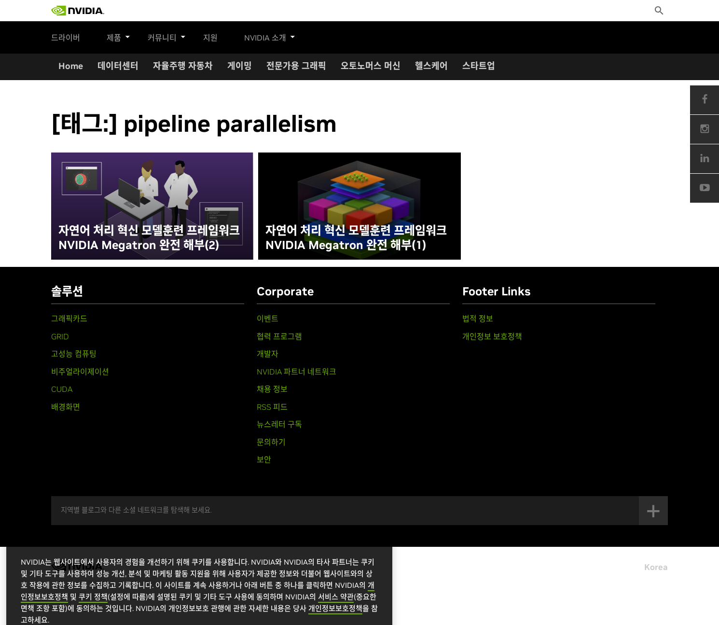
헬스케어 (431, 65)
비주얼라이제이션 (80, 371)
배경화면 (65, 407)
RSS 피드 (272, 407)
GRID (60, 336)
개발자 (267, 354)
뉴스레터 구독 (279, 424)
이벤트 (267, 318)
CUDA (61, 389)
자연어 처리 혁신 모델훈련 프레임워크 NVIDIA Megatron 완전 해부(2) (149, 237)
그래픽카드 (69, 318)
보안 (264, 459)
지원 (201, 37)
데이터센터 (117, 65)
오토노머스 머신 (371, 65)
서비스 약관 (336, 609)
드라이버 (65, 37)
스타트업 (478, 65)
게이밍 (239, 65)
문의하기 (271, 442)
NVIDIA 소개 (260, 36)
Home (70, 65)
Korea (656, 567)
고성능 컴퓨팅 (74, 354)
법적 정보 (477, 318)
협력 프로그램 (279, 336)
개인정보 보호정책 (492, 336)
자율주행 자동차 (183, 65)
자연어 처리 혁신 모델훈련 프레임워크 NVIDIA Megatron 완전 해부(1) (356, 237)
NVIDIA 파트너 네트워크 (296, 371)
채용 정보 (272, 389)
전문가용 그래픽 (296, 65)
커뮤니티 (162, 36)
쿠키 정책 (93, 609)
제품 (119, 36)
